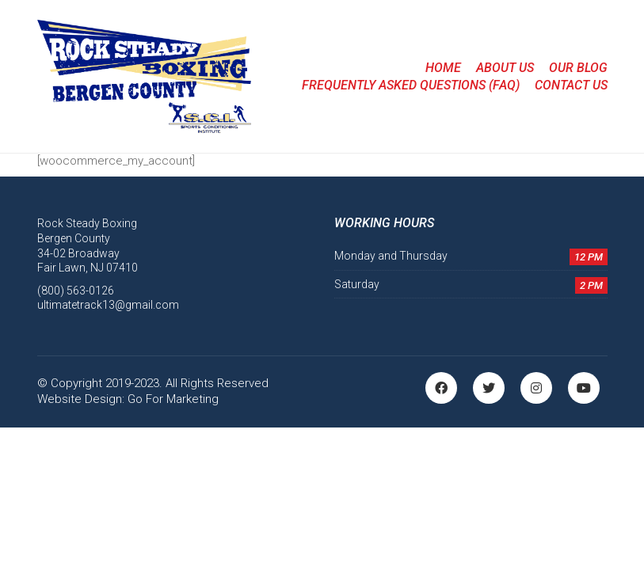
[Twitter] (489, 388)
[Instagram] (536, 388)
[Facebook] (441, 388)
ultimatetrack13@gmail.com (108, 304)
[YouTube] (584, 388)
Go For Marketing (173, 399)
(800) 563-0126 (75, 290)
